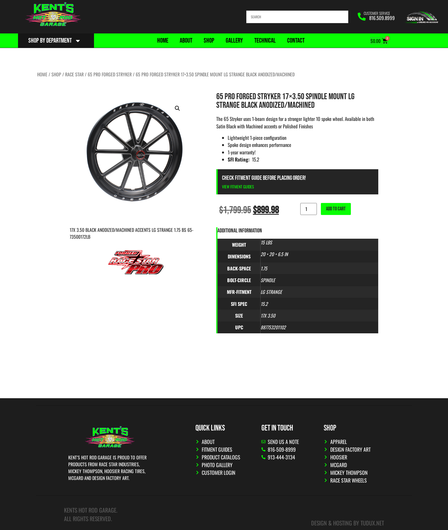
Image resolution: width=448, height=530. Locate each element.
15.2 (264, 303)
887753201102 (273, 327)
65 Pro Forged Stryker (110, 74)
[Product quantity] (308, 209)
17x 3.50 (268, 315)
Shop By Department (54, 40)
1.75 (264, 268)
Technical (265, 41)
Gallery (234, 41)
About (186, 41)
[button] (177, 108)
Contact (296, 41)
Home (162, 41)
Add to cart (336, 209)
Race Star (74, 74)
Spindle (268, 280)
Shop (209, 41)
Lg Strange (271, 291)
